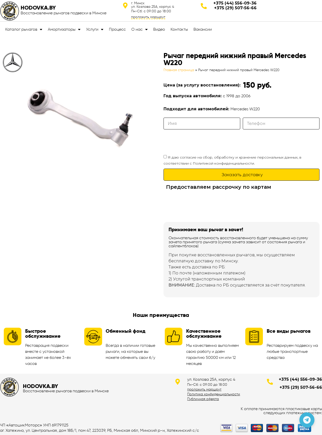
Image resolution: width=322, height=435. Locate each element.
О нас (139, 29)
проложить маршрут (148, 17)
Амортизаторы (64, 29)
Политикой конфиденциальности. (224, 163)
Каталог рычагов (23, 29)
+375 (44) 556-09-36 (235, 3)
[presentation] (202, 142)
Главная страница (179, 70)
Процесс (117, 29)
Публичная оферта (203, 399)
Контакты (179, 29)
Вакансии (202, 29)
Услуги (94, 29)
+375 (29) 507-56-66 (235, 8)
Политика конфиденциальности (213, 394)
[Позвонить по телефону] (306, 419)
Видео (159, 29)
